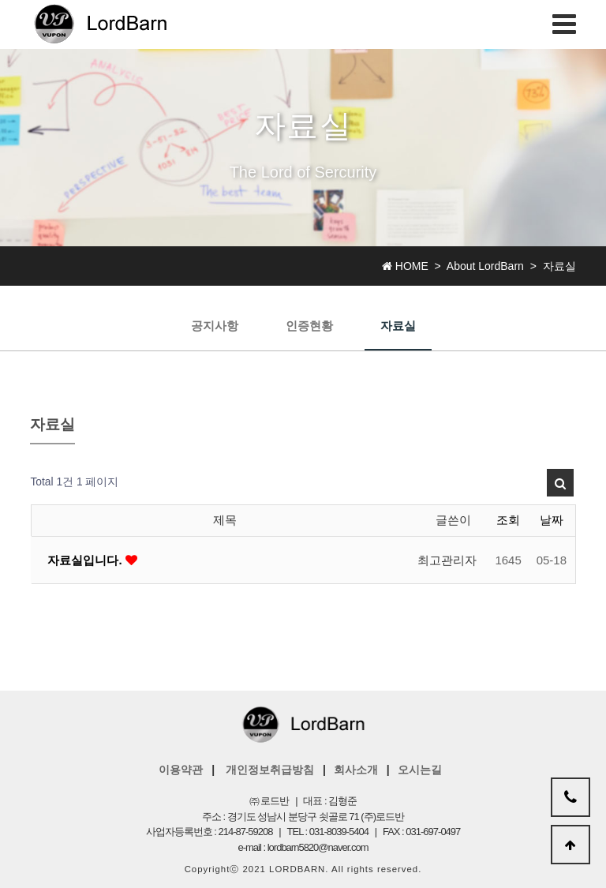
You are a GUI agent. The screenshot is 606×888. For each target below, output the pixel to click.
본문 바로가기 (0, 0)
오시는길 (420, 769)
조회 (508, 519)
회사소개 (356, 769)
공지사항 (214, 325)
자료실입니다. (86, 560)
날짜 (551, 519)
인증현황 (309, 325)
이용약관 (181, 769)
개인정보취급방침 (270, 769)
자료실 (398, 325)
